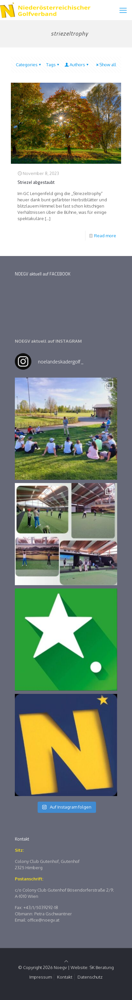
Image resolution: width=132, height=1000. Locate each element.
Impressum (40, 977)
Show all (105, 64)
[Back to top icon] (66, 961)
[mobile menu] (123, 9)
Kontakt (64, 977)
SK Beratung (101, 967)
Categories (29, 64)
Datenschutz (90, 977)
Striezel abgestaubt (35, 182)
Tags (53, 64)
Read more (105, 235)
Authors (76, 64)
